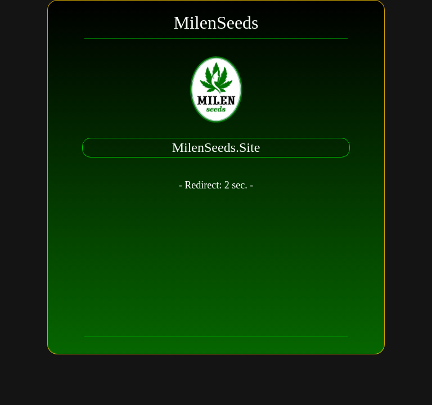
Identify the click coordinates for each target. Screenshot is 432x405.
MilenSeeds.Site (216, 147)
